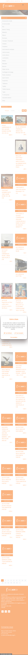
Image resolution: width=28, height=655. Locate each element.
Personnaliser (13, 337)
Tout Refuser (8, 333)
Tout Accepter (19, 333)
